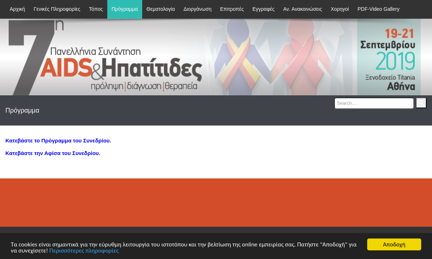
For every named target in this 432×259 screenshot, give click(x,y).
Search (421, 102)
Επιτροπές (232, 9)
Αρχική (17, 9)
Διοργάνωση (198, 9)
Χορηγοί (339, 9)
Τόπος (96, 9)
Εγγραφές (263, 9)
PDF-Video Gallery (378, 9)
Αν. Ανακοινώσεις (302, 9)
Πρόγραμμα (125, 9)
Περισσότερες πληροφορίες (83, 251)
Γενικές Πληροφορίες (57, 9)
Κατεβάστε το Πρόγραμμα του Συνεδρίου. (58, 140)
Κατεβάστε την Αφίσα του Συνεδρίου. (52, 153)
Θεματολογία (161, 9)
